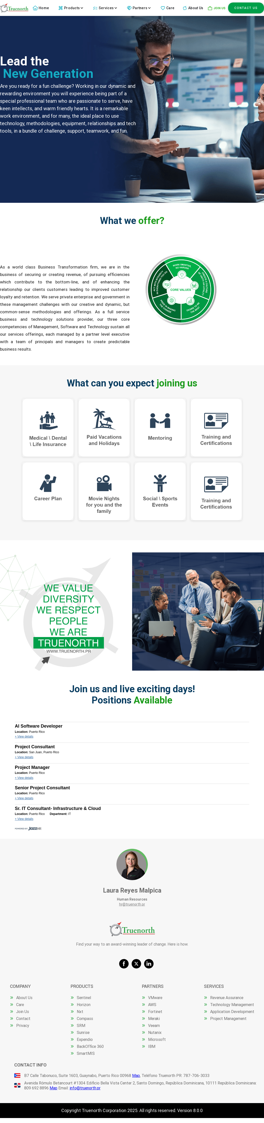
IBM (151, 1046)
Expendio (85, 1039)
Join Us (22, 1011)
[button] (71, 8)
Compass (85, 1018)
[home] (14, 7)
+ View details (24, 736)
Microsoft (157, 1039)
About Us (195, 8)
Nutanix (155, 1032)
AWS (152, 1004)
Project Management (228, 1018)
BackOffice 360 (90, 1046)
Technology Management (232, 1004)
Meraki (154, 1018)
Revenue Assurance (226, 997)
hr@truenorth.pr (132, 904)
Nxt (80, 1011)
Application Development (232, 1011)
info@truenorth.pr (85, 1087)
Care (170, 8)
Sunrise (83, 1032)
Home (44, 8)
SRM (81, 1025)
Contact (23, 1018)
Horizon (83, 1004)
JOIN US (219, 8)
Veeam (154, 1025)
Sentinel (84, 997)
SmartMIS (86, 1053)
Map (136, 1075)
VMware (155, 997)
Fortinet (155, 1011)
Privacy (22, 1025)
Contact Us (246, 8)
